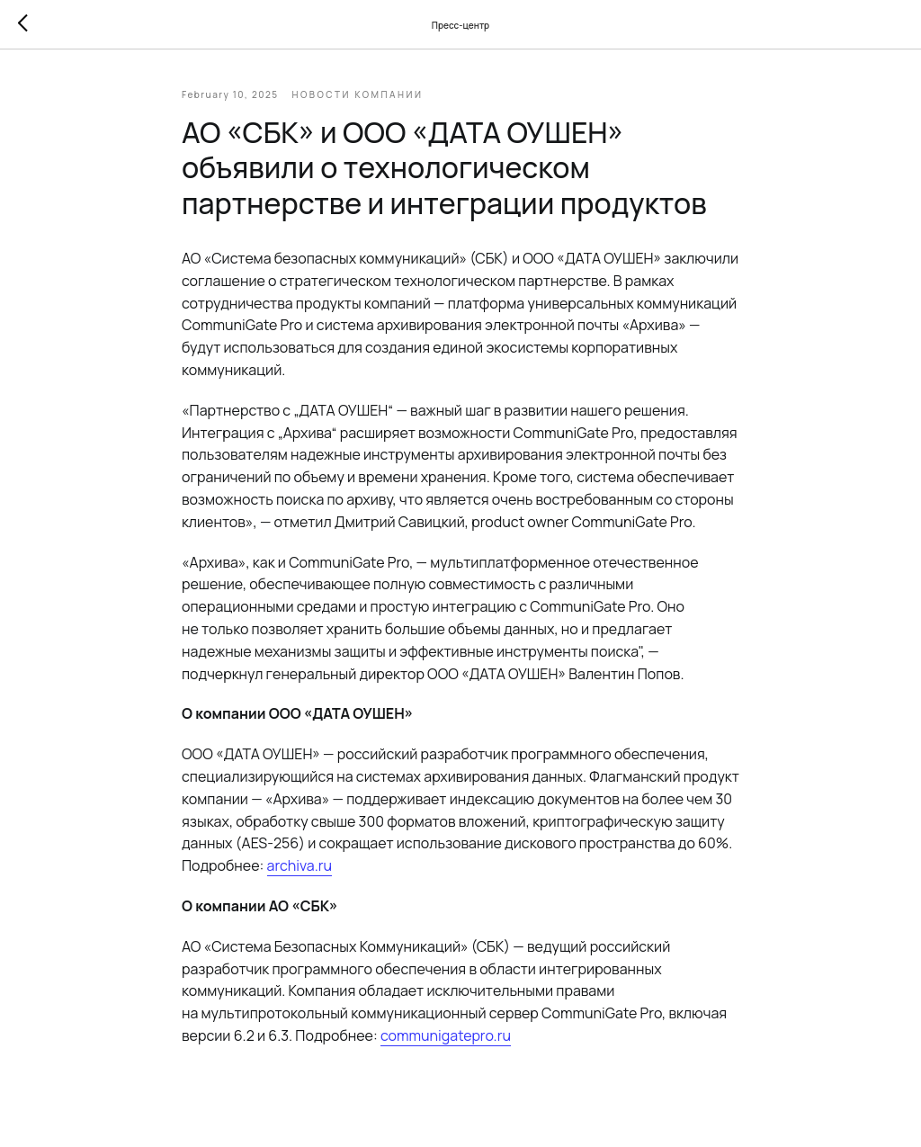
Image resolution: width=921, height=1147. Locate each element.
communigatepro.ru (445, 1035)
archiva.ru (299, 865)
